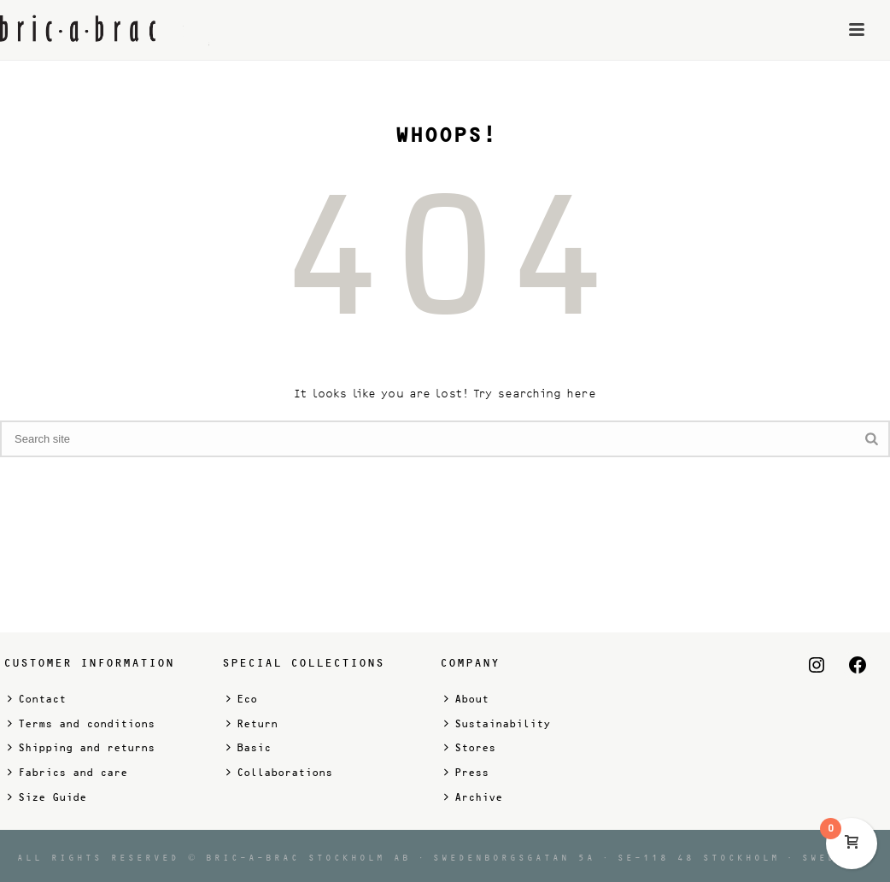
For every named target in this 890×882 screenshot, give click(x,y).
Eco (241, 698)
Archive (473, 797)
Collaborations (279, 772)
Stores (469, 747)
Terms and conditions (81, 723)
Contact (37, 698)
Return (252, 723)
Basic (248, 747)
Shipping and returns (81, 747)
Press (466, 772)
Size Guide (47, 797)
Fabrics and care (67, 772)
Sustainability (497, 723)
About (466, 698)
